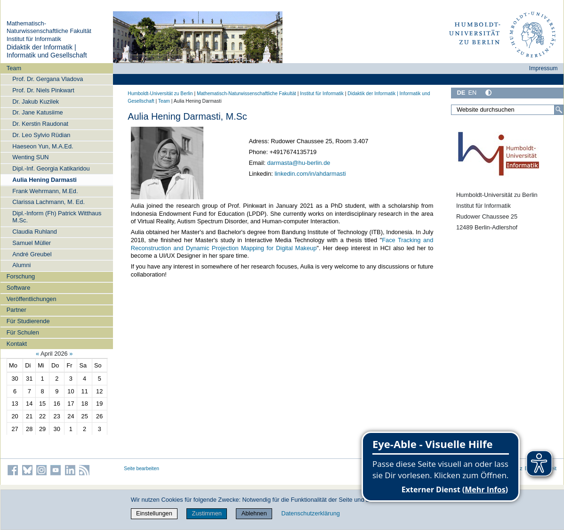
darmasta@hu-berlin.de (298, 162)
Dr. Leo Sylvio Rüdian (41, 135)
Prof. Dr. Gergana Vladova (47, 78)
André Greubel (31, 254)
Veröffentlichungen (31, 298)
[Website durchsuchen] (507, 110)
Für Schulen (23, 332)
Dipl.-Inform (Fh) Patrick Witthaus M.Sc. (56, 217)
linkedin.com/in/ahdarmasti (310, 173)
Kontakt (17, 343)
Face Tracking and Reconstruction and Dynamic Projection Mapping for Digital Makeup (282, 244)
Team (14, 68)
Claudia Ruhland (34, 231)
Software (19, 287)
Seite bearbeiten (141, 468)
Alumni (21, 265)
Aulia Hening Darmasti (44, 179)
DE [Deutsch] (461, 92)
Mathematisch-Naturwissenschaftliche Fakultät (49, 27)
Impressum (543, 68)
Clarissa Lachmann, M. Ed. (48, 201)
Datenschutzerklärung (310, 513)
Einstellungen (154, 513)
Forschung (21, 276)
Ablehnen (254, 513)
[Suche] (559, 110)
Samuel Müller (31, 242)
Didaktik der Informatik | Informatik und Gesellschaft (47, 51)
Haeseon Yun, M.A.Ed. (42, 146)
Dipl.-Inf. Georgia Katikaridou (50, 168)
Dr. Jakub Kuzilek (35, 101)
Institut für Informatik (34, 38)
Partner (16, 309)
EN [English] (472, 92)
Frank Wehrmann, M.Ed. (45, 191)
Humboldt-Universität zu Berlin (160, 93)
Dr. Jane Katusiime (37, 112)
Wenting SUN (30, 157)
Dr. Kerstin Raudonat (40, 123)
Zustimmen (207, 513)
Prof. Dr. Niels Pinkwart (43, 90)
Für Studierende (28, 321)
